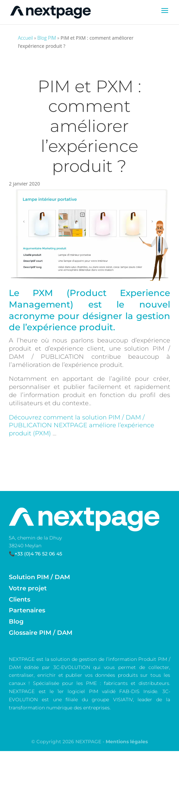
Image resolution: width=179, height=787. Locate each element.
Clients (19, 599)
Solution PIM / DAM (39, 577)
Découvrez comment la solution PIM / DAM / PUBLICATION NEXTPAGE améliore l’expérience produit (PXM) (81, 425)
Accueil (25, 38)
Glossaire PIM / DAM (40, 632)
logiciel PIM (83, 691)
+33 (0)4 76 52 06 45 (38, 554)
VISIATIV (123, 699)
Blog (16, 621)
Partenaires (27, 610)
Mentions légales (127, 742)
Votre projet (28, 588)
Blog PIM (46, 38)
